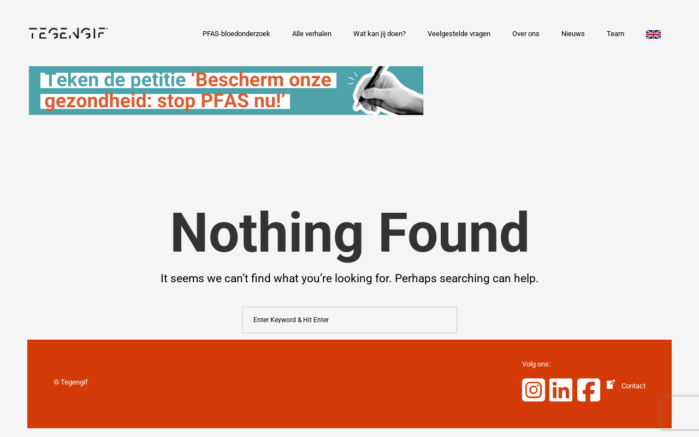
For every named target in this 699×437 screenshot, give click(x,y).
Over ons (526, 34)
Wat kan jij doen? (379, 34)
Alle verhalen (311, 34)
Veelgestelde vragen (459, 34)
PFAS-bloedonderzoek (236, 34)
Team (615, 34)
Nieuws (573, 34)
